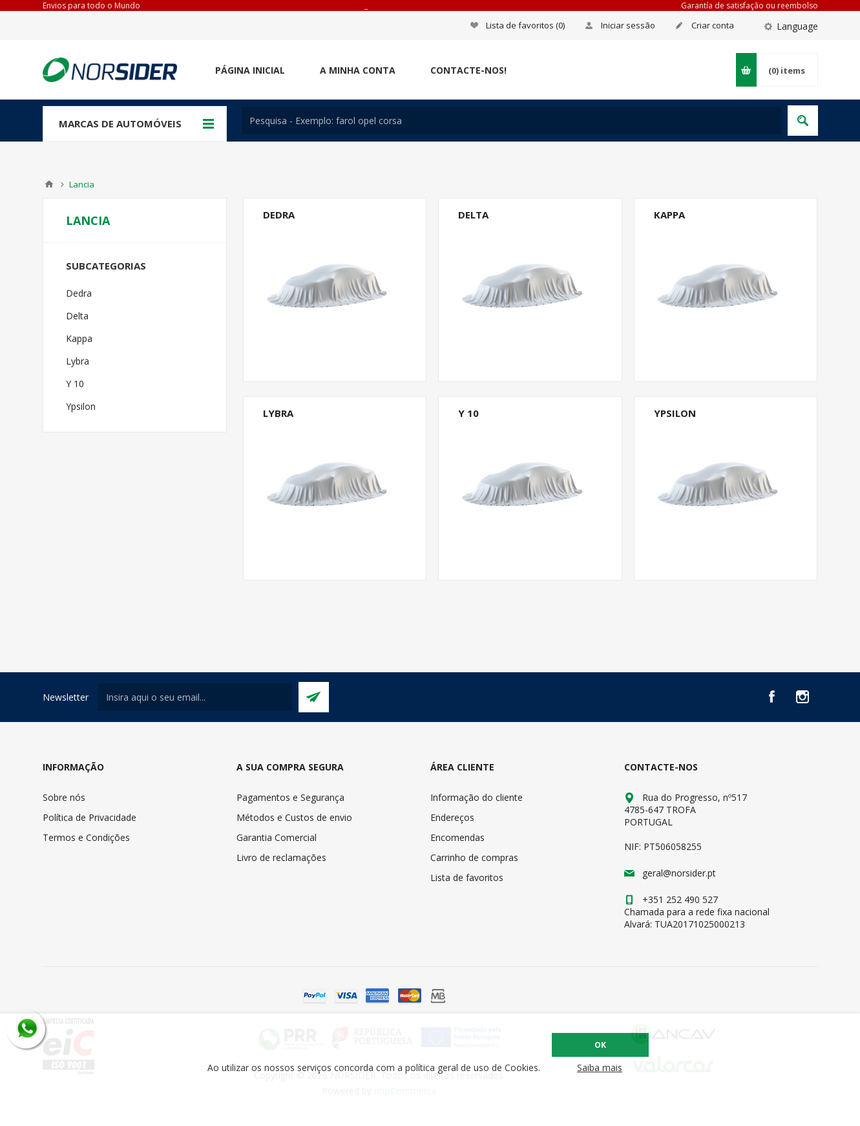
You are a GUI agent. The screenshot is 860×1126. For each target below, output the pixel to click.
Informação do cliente (476, 797)
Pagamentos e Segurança (290, 797)
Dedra (279, 214)
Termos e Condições (86, 837)
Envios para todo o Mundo (91, 5)
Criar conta (712, 25)
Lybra (278, 413)
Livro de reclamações (281, 857)
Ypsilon (675, 413)
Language (797, 26)
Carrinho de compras (474, 857)
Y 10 (468, 413)
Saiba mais (599, 1067)
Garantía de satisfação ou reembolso (749, 5)
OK (600, 1044)
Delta (473, 214)
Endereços (452, 817)
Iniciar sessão (628, 25)
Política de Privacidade (89, 817)
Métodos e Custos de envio (294, 817)
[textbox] (511, 120)
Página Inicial (250, 70)
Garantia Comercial (276, 837)
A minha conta (357, 70)
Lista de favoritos (466, 877)
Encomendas (457, 837)
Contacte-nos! (468, 70)
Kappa (669, 214)
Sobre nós (64, 797)
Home (49, 184)
